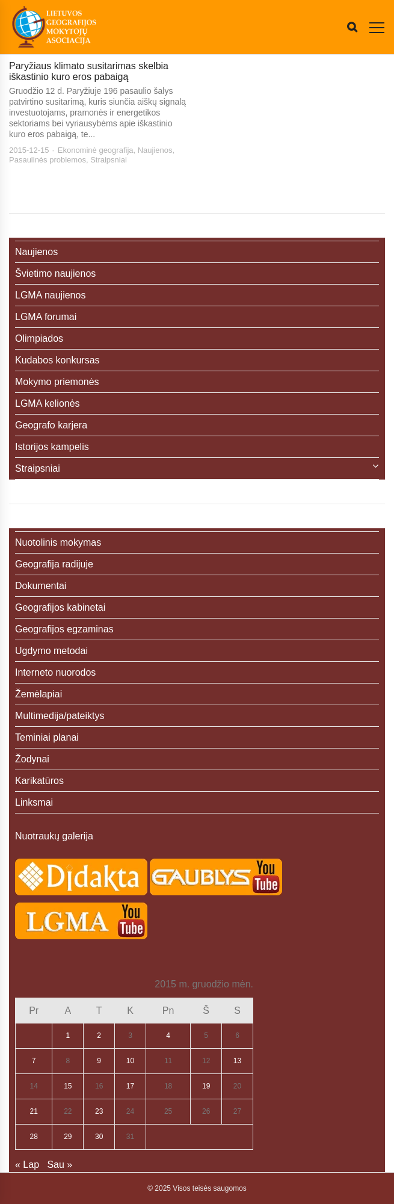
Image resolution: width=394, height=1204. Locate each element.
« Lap (27, 1164)
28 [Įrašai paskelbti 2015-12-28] (34, 1136)
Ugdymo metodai (51, 651)
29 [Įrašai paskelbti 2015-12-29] (68, 1136)
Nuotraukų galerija (54, 836)
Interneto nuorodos (55, 672)
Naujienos (155, 150)
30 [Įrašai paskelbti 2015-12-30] (99, 1136)
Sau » (59, 1164)
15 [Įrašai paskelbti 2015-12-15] (68, 1086)
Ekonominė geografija (96, 150)
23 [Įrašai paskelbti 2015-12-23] (99, 1111)
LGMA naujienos (50, 295)
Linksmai (34, 802)
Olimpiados (39, 338)
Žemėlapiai (38, 694)
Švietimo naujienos (55, 273)
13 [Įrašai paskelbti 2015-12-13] (237, 1061)
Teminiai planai (47, 737)
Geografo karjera (51, 425)
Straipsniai (108, 159)
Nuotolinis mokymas (58, 542)
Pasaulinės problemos (47, 159)
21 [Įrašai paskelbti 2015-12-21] (34, 1111)
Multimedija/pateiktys (60, 716)
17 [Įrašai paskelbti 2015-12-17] (130, 1086)
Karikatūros (39, 781)
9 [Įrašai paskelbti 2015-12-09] (99, 1061)
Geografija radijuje (54, 564)
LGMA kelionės (47, 403)
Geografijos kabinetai (60, 607)
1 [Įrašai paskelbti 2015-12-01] (68, 1035)
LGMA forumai (45, 317)
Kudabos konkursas (57, 360)
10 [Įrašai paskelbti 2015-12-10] (130, 1061)
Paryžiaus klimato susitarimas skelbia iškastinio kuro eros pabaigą (88, 71)
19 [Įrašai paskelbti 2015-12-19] (206, 1086)
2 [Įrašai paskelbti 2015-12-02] (99, 1035)
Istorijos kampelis (52, 447)
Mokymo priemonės (57, 382)
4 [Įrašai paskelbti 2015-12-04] (168, 1035)
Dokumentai (40, 586)
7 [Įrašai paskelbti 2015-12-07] (34, 1061)
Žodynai (32, 759)
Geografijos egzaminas (64, 629)
